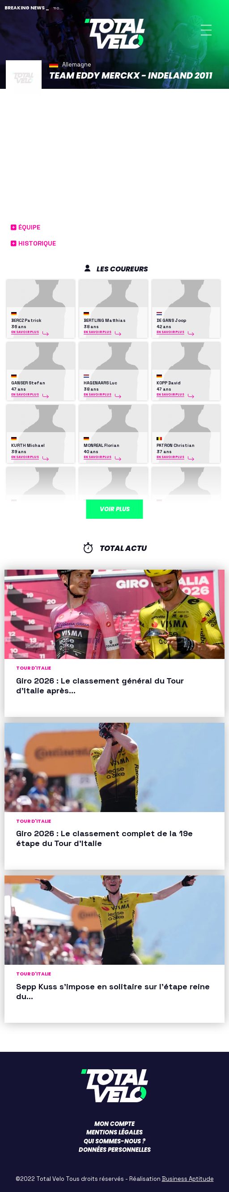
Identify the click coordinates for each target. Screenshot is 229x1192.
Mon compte (114, 1124)
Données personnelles (115, 1150)
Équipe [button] (25, 227)
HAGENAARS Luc (100, 383)
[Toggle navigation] (206, 30)
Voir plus (115, 509)
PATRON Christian (176, 445)
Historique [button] (33, 243)
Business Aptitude (188, 1179)
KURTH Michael (28, 445)
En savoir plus (25, 332)
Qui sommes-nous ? (114, 1141)
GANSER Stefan (28, 383)
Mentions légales (114, 1132)
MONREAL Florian (101, 445)
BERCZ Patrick (26, 320)
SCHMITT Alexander (33, 508)
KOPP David (169, 383)
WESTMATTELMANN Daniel (185, 508)
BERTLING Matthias (105, 320)
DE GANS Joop (171, 320)
